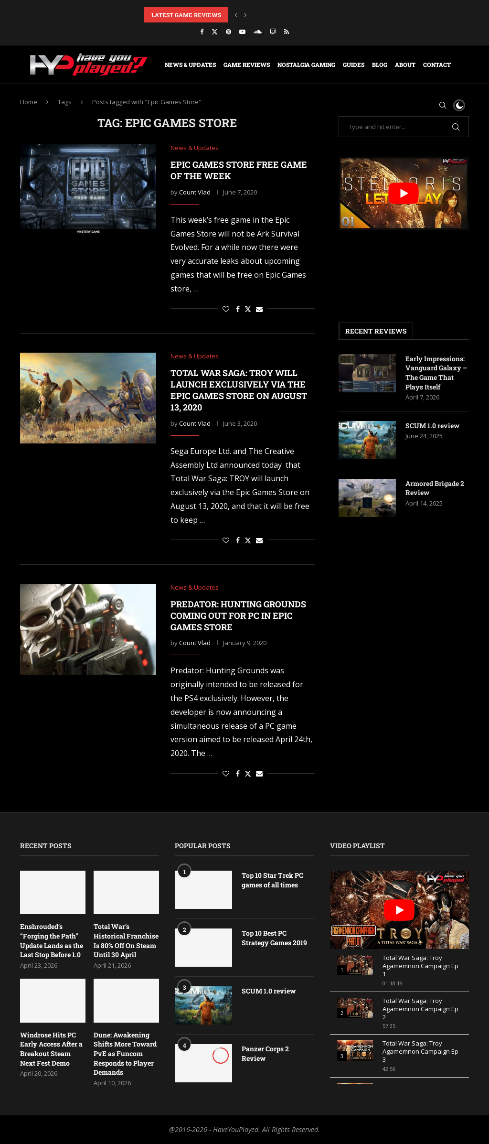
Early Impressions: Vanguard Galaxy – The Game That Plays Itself (436, 372)
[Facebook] (201, 31)
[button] (236, 14)
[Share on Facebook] (238, 308)
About (405, 64)
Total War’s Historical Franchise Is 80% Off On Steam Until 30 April (126, 940)
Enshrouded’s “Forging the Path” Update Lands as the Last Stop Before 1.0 (51, 940)
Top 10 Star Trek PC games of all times (272, 880)
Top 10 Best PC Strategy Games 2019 (274, 937)
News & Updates (190, 64)
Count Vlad (195, 192)
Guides (353, 64)
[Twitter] (215, 31)
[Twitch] (273, 31)
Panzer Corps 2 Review (265, 1053)
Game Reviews (246, 64)
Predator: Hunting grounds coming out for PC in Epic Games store (238, 615)
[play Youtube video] (404, 193)
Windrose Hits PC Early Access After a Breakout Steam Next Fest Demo (51, 1049)
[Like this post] (226, 308)
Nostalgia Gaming (306, 64)
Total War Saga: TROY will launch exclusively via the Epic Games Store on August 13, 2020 (238, 390)
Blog (379, 64)
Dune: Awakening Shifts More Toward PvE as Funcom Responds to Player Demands (125, 1053)
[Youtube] (242, 31)
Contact (437, 64)
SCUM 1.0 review (432, 425)
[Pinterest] (228, 31)
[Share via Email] (259, 308)
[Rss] (286, 31)
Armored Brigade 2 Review (434, 488)
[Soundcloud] (258, 31)
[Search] (442, 105)
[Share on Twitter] (247, 308)
